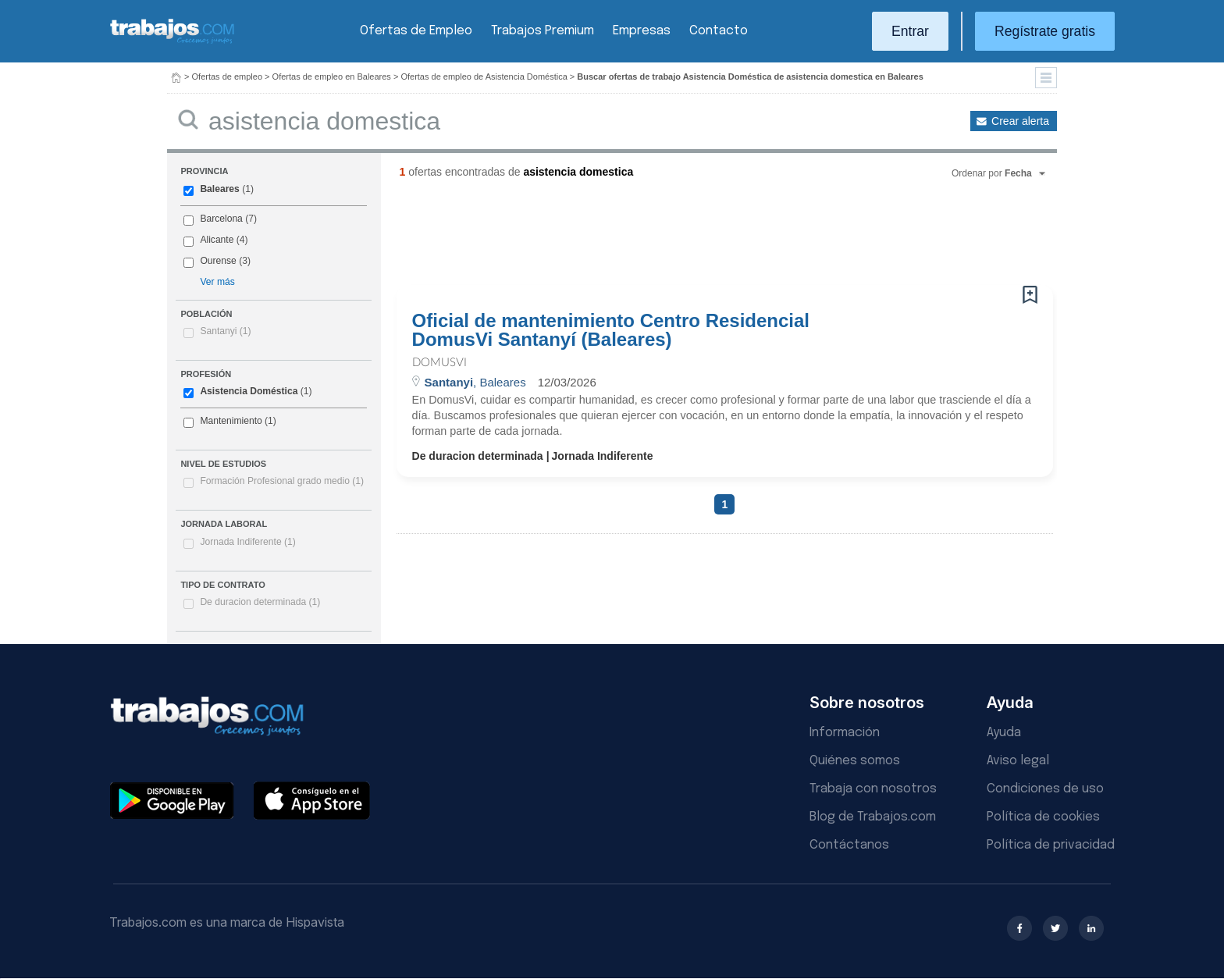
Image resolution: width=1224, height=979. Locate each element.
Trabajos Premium (542, 30)
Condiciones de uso (1045, 789)
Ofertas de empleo (227, 76)
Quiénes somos (854, 760)
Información (844, 732)
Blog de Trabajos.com (872, 817)
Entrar (910, 31)
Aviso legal (1018, 760)
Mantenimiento (231, 420)
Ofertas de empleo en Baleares (331, 76)
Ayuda (1004, 732)
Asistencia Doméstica (248, 391)
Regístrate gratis (1044, 31)
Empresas (642, 30)
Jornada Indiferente (247, 541)
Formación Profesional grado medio (282, 480)
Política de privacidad (1051, 845)
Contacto (718, 30)
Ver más (217, 281)
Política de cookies (1043, 817)
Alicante (216, 239)
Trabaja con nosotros (873, 789)
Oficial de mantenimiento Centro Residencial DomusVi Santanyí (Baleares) (610, 330)
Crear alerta (1020, 121)
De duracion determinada (260, 601)
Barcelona (221, 218)
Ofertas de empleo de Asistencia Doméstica (483, 76)
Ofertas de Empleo (416, 30)
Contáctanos (849, 845)
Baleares (219, 188)
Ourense (218, 260)
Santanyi (225, 331)
